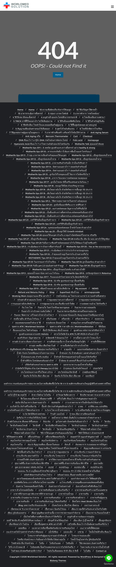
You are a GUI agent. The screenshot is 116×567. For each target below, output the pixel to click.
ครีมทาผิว (66, 319)
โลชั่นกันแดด (55, 543)
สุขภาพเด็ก (98, 463)
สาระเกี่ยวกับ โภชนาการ (54, 456)
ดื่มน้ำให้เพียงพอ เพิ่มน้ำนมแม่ (55, 330)
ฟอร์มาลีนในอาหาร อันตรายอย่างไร (30, 402)
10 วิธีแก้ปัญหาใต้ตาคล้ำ (86, 109)
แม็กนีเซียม (53, 532)
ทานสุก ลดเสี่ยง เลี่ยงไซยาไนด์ (42, 345)
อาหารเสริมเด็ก (22, 501)
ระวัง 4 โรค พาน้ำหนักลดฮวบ (57, 410)
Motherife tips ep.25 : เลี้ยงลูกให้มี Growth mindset (59, 231)
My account (81, 288)
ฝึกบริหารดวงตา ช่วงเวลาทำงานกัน (95, 395)
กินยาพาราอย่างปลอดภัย (85, 307)
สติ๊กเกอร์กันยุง (34, 436)
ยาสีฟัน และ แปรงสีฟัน (98, 406)
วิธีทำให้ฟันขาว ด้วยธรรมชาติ (91, 433)
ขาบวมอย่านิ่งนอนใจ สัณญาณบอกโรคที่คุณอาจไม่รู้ (81, 315)
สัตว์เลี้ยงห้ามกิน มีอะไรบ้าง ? (29, 452)
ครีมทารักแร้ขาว (82, 319)
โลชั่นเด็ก (70, 543)
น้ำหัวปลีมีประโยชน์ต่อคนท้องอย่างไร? (37, 360)
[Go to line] (109, 558)
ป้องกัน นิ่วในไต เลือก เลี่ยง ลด (36, 376)
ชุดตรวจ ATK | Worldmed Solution (28, 326)
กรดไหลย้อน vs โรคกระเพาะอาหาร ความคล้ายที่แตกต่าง (81, 296)
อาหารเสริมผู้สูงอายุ (98, 497)
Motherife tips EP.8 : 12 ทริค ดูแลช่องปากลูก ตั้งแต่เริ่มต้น (59, 280)
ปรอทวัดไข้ (98, 368)
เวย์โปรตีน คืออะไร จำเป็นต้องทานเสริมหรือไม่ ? (88, 524)
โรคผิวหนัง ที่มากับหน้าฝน (22, 543)
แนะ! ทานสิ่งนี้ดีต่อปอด (89, 528)
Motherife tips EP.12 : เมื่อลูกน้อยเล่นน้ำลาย (92, 155)
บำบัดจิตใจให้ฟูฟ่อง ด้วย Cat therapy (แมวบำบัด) (36, 368)
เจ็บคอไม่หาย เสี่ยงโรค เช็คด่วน (65, 505)
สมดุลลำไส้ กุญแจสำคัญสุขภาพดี (84, 436)
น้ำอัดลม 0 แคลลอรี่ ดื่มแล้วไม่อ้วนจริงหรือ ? (78, 360)
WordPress (85, 557)
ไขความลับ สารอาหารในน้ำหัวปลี (94, 547)
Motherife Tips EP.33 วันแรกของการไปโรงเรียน (34, 262)
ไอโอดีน (87, 551)
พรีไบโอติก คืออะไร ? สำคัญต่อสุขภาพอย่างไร (77, 398)
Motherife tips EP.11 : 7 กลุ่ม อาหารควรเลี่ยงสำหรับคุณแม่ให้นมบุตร (36, 155)
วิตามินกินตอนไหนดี (18, 425)
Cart (75, 136)
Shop (52, 292)
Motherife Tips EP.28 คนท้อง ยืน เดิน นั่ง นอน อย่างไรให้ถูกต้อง (81, 239)
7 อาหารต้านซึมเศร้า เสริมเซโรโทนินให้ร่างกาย (65, 132)
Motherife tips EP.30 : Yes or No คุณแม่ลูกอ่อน (88, 246)
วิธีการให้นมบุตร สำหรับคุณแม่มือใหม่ (56, 433)
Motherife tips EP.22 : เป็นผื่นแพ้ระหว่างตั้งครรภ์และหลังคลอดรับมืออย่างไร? (59, 212)
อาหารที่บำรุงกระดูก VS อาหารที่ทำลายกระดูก (33, 494)
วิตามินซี (36, 425)
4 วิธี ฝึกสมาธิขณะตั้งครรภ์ (24, 117)
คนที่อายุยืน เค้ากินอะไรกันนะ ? (27, 319)
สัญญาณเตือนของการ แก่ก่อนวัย (97, 448)
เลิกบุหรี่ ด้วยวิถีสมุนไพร (58, 520)
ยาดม (80, 406)
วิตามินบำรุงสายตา (100, 425)
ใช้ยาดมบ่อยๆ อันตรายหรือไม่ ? (92, 543)
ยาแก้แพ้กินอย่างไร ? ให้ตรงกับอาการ (24, 410)
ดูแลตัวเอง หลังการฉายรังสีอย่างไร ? (89, 330)
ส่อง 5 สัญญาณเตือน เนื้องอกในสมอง (43, 444)
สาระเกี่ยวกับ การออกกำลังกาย (87, 452)
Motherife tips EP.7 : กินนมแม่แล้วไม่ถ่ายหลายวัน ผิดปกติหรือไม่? (58, 277)
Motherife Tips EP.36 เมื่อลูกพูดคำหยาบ (87, 265)
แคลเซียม (22, 528)
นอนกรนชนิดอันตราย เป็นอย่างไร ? (92, 349)
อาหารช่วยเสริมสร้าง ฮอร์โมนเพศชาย (91, 490)
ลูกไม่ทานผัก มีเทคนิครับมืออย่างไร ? (72, 421)
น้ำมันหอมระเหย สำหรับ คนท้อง (35, 357)
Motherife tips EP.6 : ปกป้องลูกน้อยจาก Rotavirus (88, 273)
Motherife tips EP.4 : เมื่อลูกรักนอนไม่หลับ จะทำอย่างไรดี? (58, 269)
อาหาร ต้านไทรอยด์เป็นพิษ (21, 490)
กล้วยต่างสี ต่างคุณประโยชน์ (29, 300)
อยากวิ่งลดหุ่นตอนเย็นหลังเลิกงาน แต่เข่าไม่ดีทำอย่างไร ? (41, 478)
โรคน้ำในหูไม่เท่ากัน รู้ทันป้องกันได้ (86, 539)
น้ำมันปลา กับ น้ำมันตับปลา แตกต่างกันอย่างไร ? (80, 353)
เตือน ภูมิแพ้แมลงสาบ (17, 513)
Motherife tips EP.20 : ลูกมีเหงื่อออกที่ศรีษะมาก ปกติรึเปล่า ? (59, 205)
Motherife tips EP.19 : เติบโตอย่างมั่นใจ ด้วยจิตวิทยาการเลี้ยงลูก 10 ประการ (58, 189)
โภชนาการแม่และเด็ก (81, 535)
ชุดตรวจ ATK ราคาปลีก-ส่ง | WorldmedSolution (71, 326)
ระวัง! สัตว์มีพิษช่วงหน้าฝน (34, 414)
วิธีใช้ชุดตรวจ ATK (14, 436)
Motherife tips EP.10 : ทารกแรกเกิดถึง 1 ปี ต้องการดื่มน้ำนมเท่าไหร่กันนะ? (59, 151)
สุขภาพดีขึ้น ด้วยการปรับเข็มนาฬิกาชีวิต (32, 463)
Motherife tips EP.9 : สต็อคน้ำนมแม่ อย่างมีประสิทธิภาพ (44, 288)
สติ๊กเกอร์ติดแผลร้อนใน (55, 436)
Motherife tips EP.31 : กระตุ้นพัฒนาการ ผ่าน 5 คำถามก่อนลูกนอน (59, 250)
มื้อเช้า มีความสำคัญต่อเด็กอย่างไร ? (57, 406)
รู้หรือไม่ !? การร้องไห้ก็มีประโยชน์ (31, 417)
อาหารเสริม (84, 494)
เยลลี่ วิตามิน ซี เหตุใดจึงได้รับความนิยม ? (24, 520)
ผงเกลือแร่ (90, 376)
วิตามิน (96, 421)
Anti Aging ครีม (32, 136)
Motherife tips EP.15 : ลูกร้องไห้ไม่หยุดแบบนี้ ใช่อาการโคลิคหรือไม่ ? (59, 174)
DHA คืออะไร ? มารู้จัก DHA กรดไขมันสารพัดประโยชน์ (43, 140)
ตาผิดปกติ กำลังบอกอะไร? (57, 338)
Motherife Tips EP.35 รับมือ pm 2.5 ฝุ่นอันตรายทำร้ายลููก (38, 265)
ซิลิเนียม (102, 326)
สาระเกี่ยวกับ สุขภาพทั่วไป (27, 456)
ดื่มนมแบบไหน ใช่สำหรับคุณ (25, 330)
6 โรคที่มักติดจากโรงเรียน (91, 128)
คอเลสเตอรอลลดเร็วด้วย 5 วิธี (28, 322)
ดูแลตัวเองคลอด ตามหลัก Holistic (34, 334)
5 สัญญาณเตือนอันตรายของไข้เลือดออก (33, 128)
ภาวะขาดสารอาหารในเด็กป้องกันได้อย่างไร (83, 402)
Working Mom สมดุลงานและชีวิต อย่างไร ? (31, 296)
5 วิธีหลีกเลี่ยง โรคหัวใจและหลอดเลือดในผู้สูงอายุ (42, 125)
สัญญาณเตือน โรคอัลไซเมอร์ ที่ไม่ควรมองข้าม (58, 448)
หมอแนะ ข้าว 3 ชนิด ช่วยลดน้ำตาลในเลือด (81, 471)
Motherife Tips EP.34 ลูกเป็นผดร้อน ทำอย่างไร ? (83, 262)
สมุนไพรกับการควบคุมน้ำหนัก (23, 440)
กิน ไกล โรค (27, 307)
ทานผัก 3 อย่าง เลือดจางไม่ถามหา (27, 341)
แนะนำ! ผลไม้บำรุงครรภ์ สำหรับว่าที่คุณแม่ (24, 532)
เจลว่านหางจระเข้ (91, 505)
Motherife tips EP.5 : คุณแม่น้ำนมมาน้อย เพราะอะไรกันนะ (33, 273)
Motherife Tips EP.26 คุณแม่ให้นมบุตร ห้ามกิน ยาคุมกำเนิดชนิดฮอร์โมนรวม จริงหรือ (59, 235)
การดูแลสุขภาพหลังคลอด (90, 300)
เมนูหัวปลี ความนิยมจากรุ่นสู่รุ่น (80, 516)
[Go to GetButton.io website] (109, 564)
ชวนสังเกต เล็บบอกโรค (56, 322)
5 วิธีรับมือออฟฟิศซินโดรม (69, 121)
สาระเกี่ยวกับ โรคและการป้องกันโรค (86, 456)
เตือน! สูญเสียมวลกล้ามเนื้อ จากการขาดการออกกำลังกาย (55, 513)
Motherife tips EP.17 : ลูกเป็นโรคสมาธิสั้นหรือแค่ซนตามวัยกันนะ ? (59, 182)
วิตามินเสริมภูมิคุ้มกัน (66, 429)
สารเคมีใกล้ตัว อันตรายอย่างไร (30, 459)
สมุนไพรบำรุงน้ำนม (99, 440)
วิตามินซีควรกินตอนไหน (55, 425)
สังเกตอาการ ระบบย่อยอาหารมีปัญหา (91, 444)
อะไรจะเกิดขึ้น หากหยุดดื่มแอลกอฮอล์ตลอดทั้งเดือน (82, 482)
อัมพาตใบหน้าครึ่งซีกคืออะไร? (89, 486)
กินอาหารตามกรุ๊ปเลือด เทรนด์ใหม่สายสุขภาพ (76, 311)
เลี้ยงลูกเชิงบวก (104, 520)
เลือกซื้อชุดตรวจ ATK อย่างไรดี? (48, 524)
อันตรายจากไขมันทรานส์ (59, 486)
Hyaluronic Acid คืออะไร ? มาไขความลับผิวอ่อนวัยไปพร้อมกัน (42, 144)
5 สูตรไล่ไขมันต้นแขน (64, 128)
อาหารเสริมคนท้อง (52, 497)
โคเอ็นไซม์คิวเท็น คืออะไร (100, 532)
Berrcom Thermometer (57, 136)
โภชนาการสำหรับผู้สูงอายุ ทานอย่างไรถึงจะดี (47, 535)
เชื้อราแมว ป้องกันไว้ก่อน (55, 509)
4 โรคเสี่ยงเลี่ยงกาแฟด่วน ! (93, 117)
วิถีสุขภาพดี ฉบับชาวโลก (24, 433)
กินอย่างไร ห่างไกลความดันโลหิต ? (36, 311)
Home (58, 74)
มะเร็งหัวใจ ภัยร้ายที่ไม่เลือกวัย (23, 406)
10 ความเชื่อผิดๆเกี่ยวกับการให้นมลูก (55, 109)
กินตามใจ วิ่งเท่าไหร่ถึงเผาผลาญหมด (53, 307)
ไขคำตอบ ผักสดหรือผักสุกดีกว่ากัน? (26, 551)
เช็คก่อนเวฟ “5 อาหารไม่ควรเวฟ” (25, 509)
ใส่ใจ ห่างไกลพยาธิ (16, 547)
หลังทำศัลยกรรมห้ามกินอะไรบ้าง (38, 475)
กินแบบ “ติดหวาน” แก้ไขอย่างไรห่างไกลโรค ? (34, 315)
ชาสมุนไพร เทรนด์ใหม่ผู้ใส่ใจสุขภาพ (86, 322)
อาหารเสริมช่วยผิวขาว (75, 497)
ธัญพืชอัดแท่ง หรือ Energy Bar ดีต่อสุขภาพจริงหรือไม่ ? (34, 349)
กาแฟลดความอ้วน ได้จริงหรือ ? (93, 303)
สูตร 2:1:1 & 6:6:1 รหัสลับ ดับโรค (29, 467)
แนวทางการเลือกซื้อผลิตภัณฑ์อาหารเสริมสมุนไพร (53, 528)
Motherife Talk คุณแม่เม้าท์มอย (89, 144)
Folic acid (77, 140)
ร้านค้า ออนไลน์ (57, 414)
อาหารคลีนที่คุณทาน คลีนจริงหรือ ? (54, 490)
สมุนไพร (107, 436)
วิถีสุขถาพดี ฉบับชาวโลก (90, 429)
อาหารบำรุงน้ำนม (66, 494)
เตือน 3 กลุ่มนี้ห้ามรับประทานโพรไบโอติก (89, 509)
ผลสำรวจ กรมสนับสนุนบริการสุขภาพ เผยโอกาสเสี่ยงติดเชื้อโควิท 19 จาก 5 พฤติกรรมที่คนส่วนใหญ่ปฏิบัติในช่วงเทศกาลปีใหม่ (57, 383)
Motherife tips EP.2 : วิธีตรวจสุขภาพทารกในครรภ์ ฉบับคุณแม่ (59, 201)
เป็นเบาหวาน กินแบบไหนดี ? (98, 513)
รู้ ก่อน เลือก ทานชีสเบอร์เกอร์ (82, 414)
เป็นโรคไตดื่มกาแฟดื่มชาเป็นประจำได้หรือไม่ (43, 516)
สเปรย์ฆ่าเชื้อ (79, 467)
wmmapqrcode (92, 292)
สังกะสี (67, 444)
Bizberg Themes (58, 560)
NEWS (95, 288)
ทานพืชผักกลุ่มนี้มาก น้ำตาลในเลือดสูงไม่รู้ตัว (66, 341)
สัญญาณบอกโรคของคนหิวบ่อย (19, 448)
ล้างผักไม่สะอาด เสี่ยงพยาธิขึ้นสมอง (22, 421)
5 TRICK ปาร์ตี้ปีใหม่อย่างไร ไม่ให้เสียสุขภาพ (32, 121)
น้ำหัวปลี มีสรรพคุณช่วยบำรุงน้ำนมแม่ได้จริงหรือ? (75, 357)
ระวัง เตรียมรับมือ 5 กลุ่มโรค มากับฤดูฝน (92, 410)
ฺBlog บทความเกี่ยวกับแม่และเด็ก (32, 505)
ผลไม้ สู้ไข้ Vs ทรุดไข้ (17, 395)
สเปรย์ (51, 467)
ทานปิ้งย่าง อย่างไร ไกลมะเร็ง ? (86, 338)
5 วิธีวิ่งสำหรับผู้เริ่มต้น (95, 121)
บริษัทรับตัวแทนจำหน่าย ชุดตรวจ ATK (41, 364)
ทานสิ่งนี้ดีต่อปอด (98, 341)
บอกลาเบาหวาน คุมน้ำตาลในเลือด (78, 364)
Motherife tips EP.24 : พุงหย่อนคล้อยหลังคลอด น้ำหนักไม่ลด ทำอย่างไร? (58, 227)
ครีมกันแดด (51, 319)
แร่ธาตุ (81, 532)
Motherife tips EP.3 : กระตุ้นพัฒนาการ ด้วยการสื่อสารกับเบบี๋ (34, 246)
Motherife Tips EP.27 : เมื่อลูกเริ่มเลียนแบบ (27, 239)
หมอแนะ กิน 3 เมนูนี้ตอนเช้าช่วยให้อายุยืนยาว (38, 471)
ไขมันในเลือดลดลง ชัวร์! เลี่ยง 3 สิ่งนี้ (62, 551)
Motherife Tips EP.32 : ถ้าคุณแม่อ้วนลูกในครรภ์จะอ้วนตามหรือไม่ (59, 254)
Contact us (101, 551)
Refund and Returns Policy (31, 292)
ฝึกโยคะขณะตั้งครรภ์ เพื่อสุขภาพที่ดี (36, 398)
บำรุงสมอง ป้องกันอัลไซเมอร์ (75, 368)
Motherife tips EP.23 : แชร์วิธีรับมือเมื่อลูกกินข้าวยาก (32, 220)
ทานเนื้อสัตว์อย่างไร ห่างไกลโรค (74, 345)
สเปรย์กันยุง (64, 467)
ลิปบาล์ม (46, 421)
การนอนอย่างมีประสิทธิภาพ (23, 303)
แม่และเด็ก (67, 532)
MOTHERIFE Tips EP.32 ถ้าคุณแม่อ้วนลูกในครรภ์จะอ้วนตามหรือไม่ (59, 258)
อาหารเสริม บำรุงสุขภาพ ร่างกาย (25, 497)
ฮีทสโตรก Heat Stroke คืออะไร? (86, 501)
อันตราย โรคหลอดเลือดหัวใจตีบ (29, 486)
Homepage (93, 140)
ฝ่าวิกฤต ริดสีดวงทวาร (65, 395)
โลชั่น (41, 543)
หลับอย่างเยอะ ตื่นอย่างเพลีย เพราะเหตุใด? (75, 475)
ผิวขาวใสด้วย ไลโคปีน (41, 395)
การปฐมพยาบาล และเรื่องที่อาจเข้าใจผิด (57, 303)
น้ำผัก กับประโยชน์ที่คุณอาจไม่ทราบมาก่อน (35, 353)
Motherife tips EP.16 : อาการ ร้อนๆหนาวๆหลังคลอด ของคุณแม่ (59, 178)
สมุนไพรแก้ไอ (16, 444)
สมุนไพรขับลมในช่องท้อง (74, 440)
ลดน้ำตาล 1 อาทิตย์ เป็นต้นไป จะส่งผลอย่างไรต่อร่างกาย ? (76, 417)
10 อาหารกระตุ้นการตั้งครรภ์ (30, 113)
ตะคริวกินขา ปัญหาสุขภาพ (29, 338)
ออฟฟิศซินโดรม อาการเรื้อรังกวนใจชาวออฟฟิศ (34, 482)
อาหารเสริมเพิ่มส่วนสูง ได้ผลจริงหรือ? (51, 501)
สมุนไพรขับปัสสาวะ (50, 440)
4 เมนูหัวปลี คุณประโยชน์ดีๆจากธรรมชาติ (59, 117)
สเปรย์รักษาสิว (96, 467)
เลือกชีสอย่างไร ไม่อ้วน (19, 524)
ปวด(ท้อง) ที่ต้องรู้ (89, 372)
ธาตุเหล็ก (68, 349)
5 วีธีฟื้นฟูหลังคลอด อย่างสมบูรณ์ (82, 125)
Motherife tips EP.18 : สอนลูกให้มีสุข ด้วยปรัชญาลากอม (59, 186)
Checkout (87, 136)
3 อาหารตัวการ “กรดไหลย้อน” (86, 113)
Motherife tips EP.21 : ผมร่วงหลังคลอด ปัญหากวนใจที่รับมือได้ (59, 208)
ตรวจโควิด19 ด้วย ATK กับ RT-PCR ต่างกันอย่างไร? (76, 334)
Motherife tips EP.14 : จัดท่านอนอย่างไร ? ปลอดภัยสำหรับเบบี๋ (59, 166)
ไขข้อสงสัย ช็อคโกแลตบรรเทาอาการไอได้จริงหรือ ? (52, 547)
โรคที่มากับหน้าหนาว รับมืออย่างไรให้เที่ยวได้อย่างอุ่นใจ (41, 539)
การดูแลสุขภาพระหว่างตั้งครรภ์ (60, 300)
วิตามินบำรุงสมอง (79, 425)
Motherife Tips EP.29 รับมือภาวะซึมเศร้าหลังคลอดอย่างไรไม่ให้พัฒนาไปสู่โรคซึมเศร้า (59, 243)
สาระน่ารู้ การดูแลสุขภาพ (58, 452)
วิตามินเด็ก (47, 429)
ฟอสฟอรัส (55, 402)
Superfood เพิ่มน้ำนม (69, 292)
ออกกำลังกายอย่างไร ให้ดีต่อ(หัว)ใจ (86, 478)
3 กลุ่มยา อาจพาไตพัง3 (58, 113)
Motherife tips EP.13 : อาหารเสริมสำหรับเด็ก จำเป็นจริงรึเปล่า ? (59, 163)
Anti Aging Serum (99, 132)
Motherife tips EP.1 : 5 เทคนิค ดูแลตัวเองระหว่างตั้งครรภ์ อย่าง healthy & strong (59, 147)
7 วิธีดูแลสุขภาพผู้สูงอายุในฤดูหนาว (24, 132)
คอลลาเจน (99, 319)
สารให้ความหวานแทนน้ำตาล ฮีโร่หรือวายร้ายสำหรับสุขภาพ (74, 459)
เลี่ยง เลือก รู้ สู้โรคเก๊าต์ (83, 520)
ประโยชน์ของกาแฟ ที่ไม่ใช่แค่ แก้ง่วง (37, 372)
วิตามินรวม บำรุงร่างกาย (26, 429)
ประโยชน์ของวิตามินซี (67, 372)
